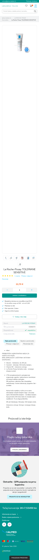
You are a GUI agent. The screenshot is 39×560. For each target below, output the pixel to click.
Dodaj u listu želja (19, 317)
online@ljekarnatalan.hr (9, 1)
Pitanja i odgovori (27, 276)
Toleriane (32, 334)
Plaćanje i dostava (31, 1)
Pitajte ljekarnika (19, 450)
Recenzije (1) (28, 344)
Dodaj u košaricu (19, 296)
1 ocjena (17, 276)
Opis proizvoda (10, 341)
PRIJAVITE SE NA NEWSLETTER (19, 497)
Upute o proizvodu (27, 341)
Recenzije (5, 279)
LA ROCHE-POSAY (28, 323)
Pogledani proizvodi (20, 558)
